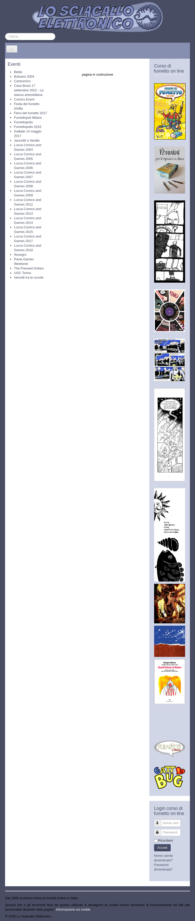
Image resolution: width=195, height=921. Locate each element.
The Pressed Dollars (29, 268)
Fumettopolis (23, 122)
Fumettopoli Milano (28, 118)
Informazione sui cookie (73, 909)
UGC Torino (22, 273)
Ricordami (165, 840)
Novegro (20, 255)
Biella (18, 72)
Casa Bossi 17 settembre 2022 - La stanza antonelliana (28, 90)
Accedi (162, 847)
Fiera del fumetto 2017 (30, 113)
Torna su (183, 916)
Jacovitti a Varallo (27, 140)
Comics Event (24, 99)
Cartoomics (22, 81)
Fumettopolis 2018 (27, 127)
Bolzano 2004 (24, 76)
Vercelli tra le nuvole (28, 277)
